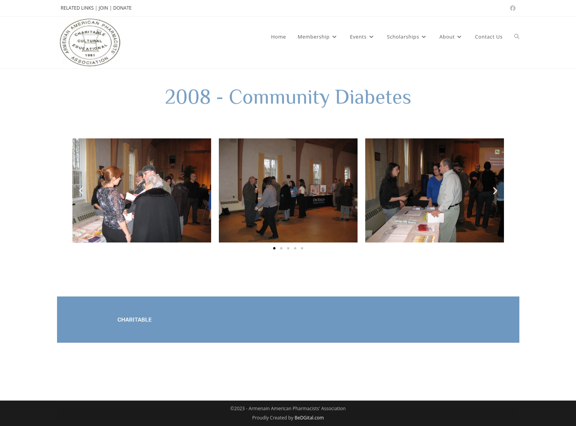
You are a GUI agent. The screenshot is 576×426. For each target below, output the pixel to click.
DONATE (122, 8)
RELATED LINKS (77, 8)
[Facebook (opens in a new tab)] (512, 8)
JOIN (104, 8)
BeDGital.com (309, 417)
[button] (81, 190)
